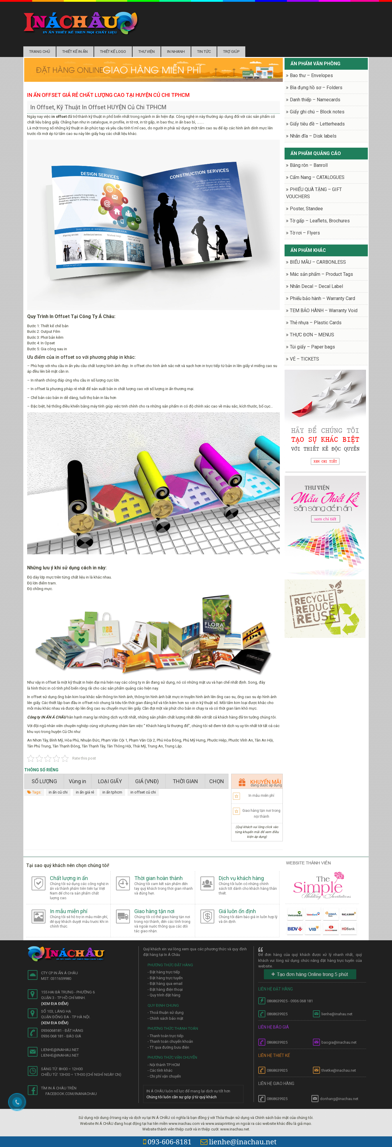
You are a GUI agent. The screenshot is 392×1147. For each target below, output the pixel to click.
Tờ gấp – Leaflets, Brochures (320, 221)
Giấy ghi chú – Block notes (317, 112)
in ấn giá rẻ (85, 792)
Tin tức (204, 51)
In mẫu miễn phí (261, 796)
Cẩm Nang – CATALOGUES (317, 177)
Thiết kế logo (113, 51)
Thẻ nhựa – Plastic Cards (316, 322)
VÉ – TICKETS (304, 359)
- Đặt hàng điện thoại (165, 989)
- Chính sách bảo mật (165, 1018)
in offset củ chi (143, 792)
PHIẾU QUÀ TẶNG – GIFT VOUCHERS (314, 193)
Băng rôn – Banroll (309, 165)
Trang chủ (39, 51)
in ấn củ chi (58, 792)
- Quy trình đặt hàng (164, 995)
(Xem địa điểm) (54, 1003)
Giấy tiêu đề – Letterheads (317, 124)
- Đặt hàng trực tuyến (165, 978)
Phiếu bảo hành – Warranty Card (322, 298)
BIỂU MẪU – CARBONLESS (318, 262)
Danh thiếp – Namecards (315, 99)
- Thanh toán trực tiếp (166, 1036)
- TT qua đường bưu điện (168, 1047)
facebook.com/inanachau (71, 1093)
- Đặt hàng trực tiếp (164, 972)
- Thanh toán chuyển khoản (170, 1041)
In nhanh (176, 51)
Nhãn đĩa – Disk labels (313, 136)
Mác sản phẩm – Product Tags (321, 274)
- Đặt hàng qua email (165, 983)
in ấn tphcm (112, 792)
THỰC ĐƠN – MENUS (312, 335)
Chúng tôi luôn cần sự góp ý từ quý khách (181, 1097)
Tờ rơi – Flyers (305, 233)
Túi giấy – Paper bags (312, 347)
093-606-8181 (167, 1141)
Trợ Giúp (231, 51)
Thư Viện (146, 51)
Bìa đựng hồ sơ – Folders (316, 87)
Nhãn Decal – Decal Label (316, 286)
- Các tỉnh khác (160, 1070)
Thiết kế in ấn (75, 51)
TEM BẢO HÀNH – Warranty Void (323, 310)
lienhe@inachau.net (238, 1141)
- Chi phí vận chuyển (164, 1076)
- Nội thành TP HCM (164, 1065)
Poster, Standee (306, 208)
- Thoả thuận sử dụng (166, 1012)
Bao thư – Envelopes (311, 75)
